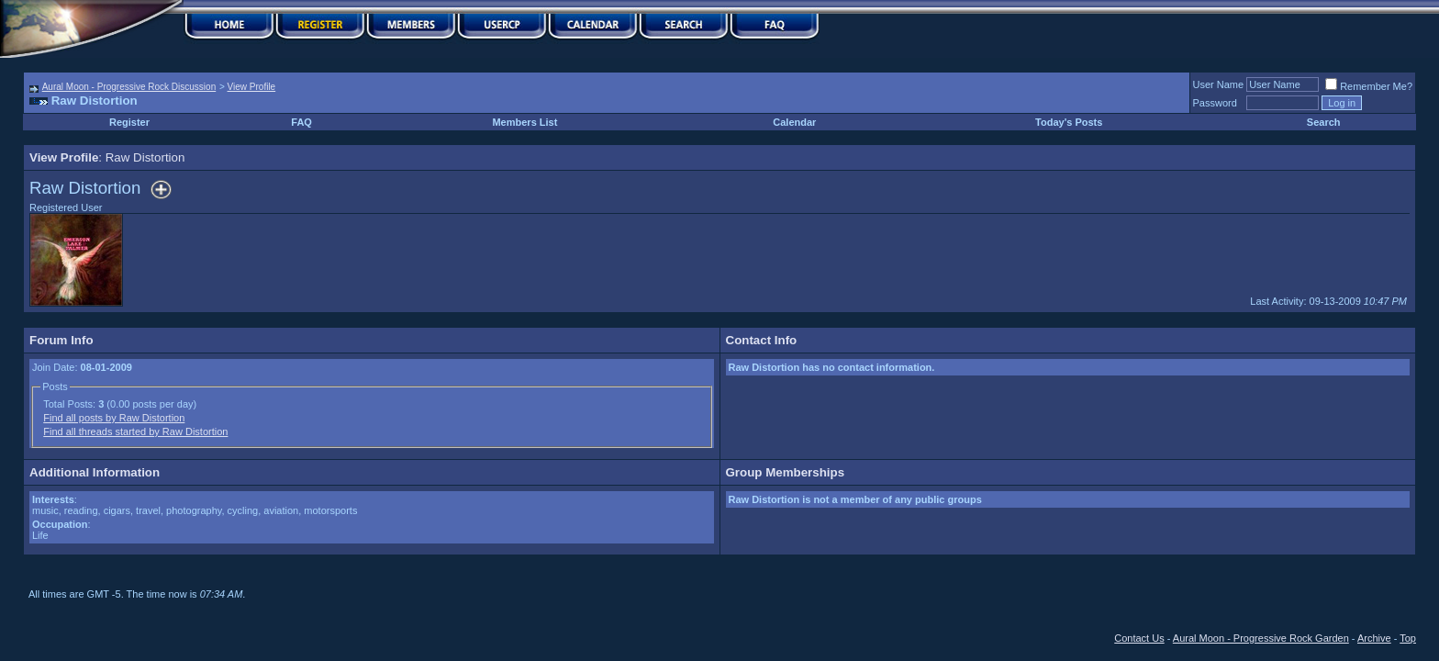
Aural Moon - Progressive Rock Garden (1261, 638)
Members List (524, 122)
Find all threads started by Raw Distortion (135, 431)
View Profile (252, 87)
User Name (1218, 84)
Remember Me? (1368, 86)
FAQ (301, 122)
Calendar (794, 122)
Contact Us (1139, 638)
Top (1408, 638)
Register (129, 122)
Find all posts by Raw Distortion (113, 417)
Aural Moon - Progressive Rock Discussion (129, 87)
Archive (1374, 638)
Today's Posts (1068, 122)
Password (1215, 102)
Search (1324, 122)
